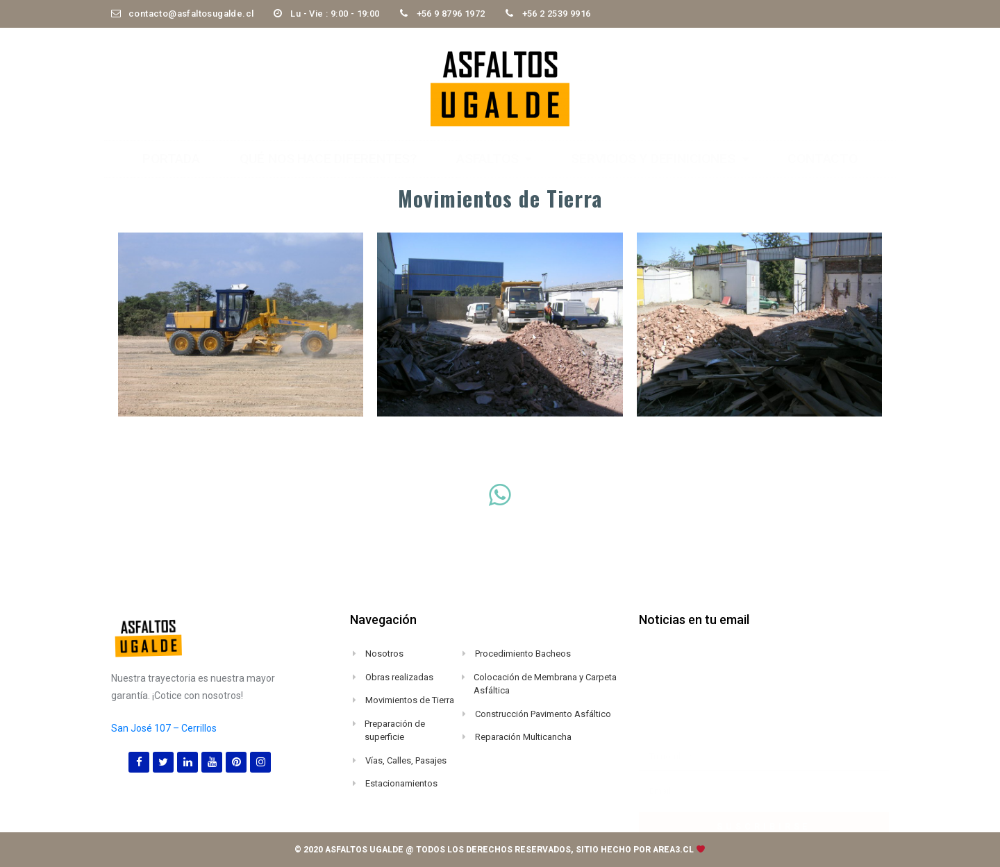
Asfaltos (493, 159)
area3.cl (673, 850)
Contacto (822, 159)
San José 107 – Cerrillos (164, 728)
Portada (171, 159)
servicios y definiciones (659, 159)
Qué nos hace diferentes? (328, 159)
